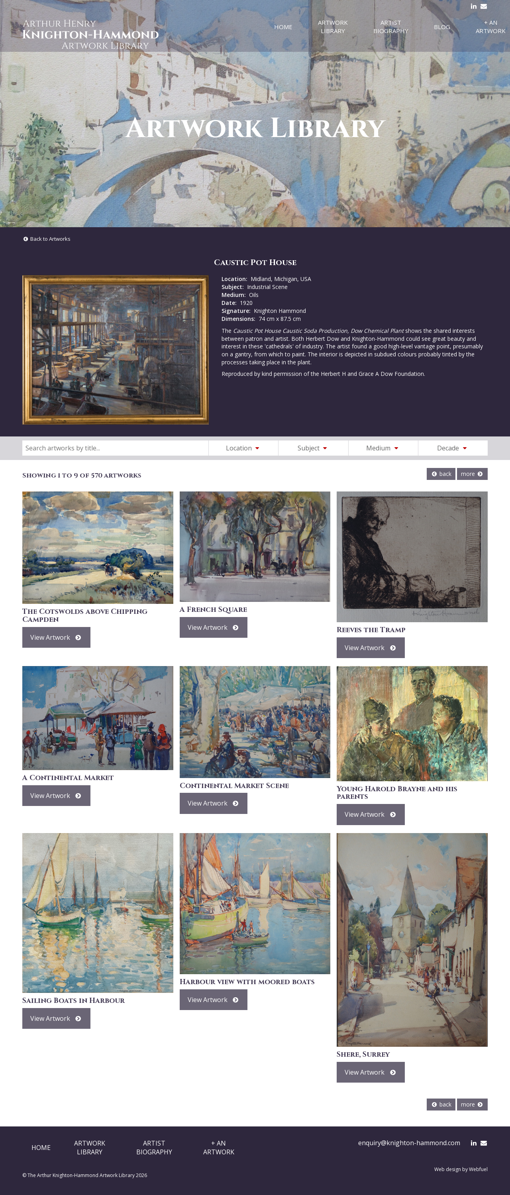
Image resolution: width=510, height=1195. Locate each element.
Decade (453, 448)
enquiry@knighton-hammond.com (409, 1142)
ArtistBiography (154, 1147)
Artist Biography (390, 26)
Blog (442, 27)
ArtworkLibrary (89, 1147)
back (441, 474)
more (472, 474)
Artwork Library (333, 26)
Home (283, 27)
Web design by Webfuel (461, 1169)
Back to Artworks (46, 238)
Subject (314, 448)
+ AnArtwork (218, 1147)
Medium (383, 448)
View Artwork (56, 637)
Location (244, 448)
